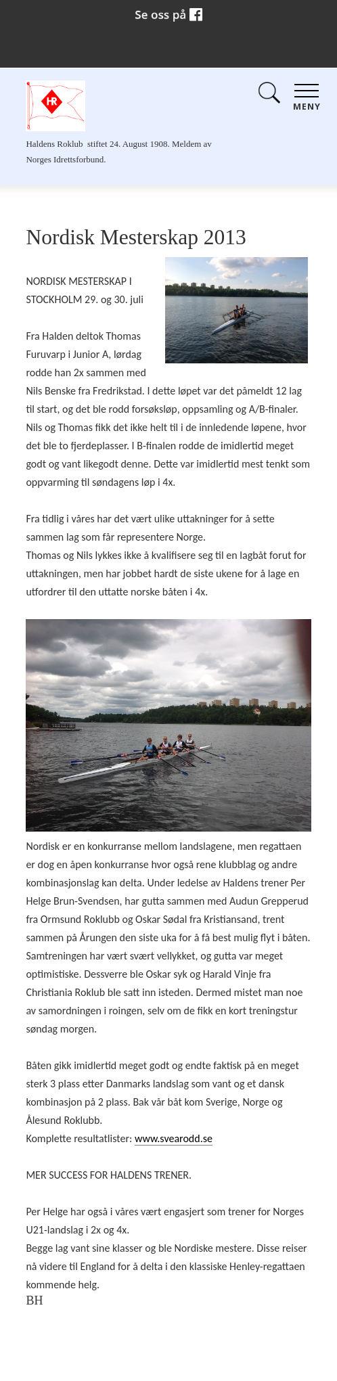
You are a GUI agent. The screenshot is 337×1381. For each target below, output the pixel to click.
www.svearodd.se (173, 1138)
